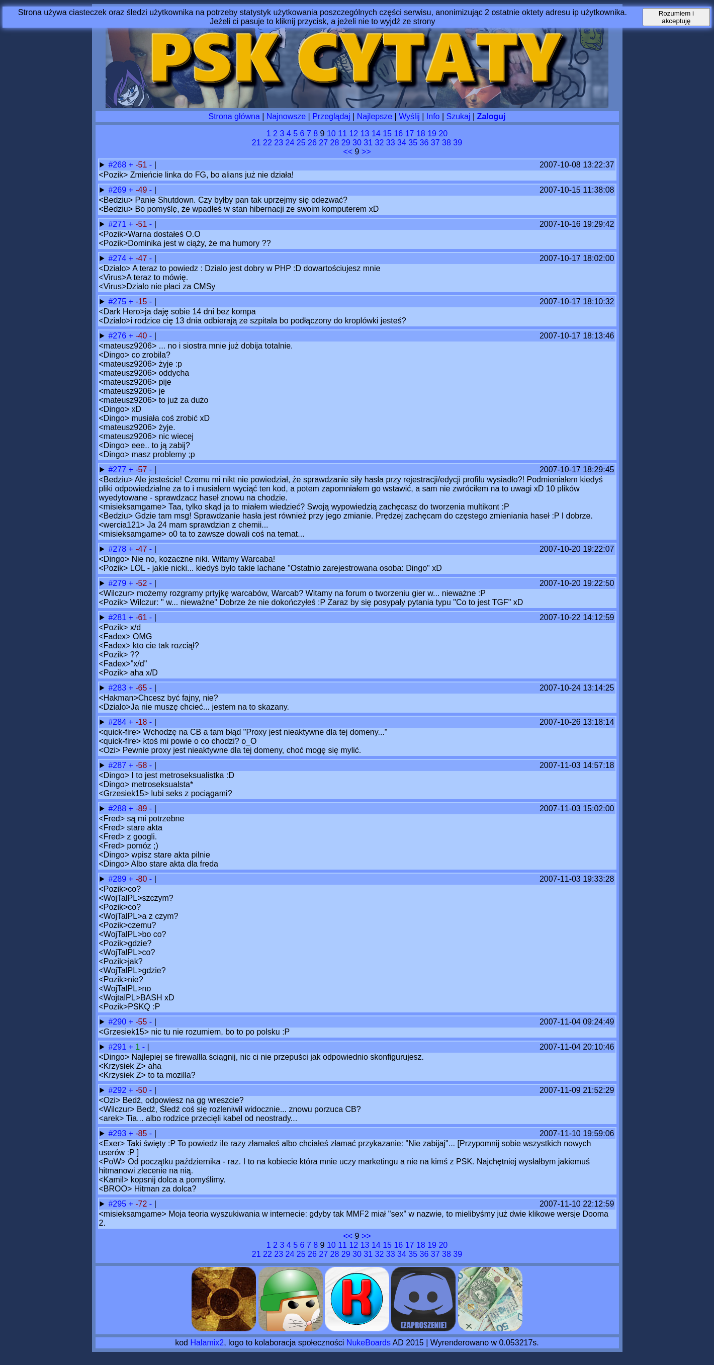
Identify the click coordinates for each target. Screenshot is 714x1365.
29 (345, 142)
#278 (118, 549)
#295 (118, 1204)
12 (353, 133)
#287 (118, 765)
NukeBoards (368, 1342)
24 (290, 142)
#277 (118, 469)
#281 (118, 617)
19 (431, 133)
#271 (118, 224)
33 (390, 142)
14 (376, 133)
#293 (118, 1133)
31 (368, 142)
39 (457, 142)
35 (412, 142)
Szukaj (459, 116)
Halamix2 (207, 1342)
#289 (118, 879)
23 (278, 142)
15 (387, 133)
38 (446, 142)
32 (379, 142)
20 (443, 133)
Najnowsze (286, 116)
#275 (118, 301)
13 (365, 133)
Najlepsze (374, 116)
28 (334, 142)
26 (312, 142)
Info (433, 116)
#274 (118, 258)
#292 (118, 1090)
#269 (118, 190)
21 (256, 142)
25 (301, 142)
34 (401, 142)
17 (409, 133)
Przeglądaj (331, 116)
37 (435, 142)
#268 (118, 164)
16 (398, 133)
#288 (118, 808)
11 (342, 133)
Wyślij (409, 116)
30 (357, 142)
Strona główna (234, 116)
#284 (118, 722)
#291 (118, 1047)
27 (323, 142)
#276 (118, 335)
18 (420, 133)
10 (331, 133)
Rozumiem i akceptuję (676, 17)
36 (424, 142)
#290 (118, 1021)
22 (267, 142)
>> (366, 151)
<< (347, 151)
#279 (118, 583)
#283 (118, 688)
